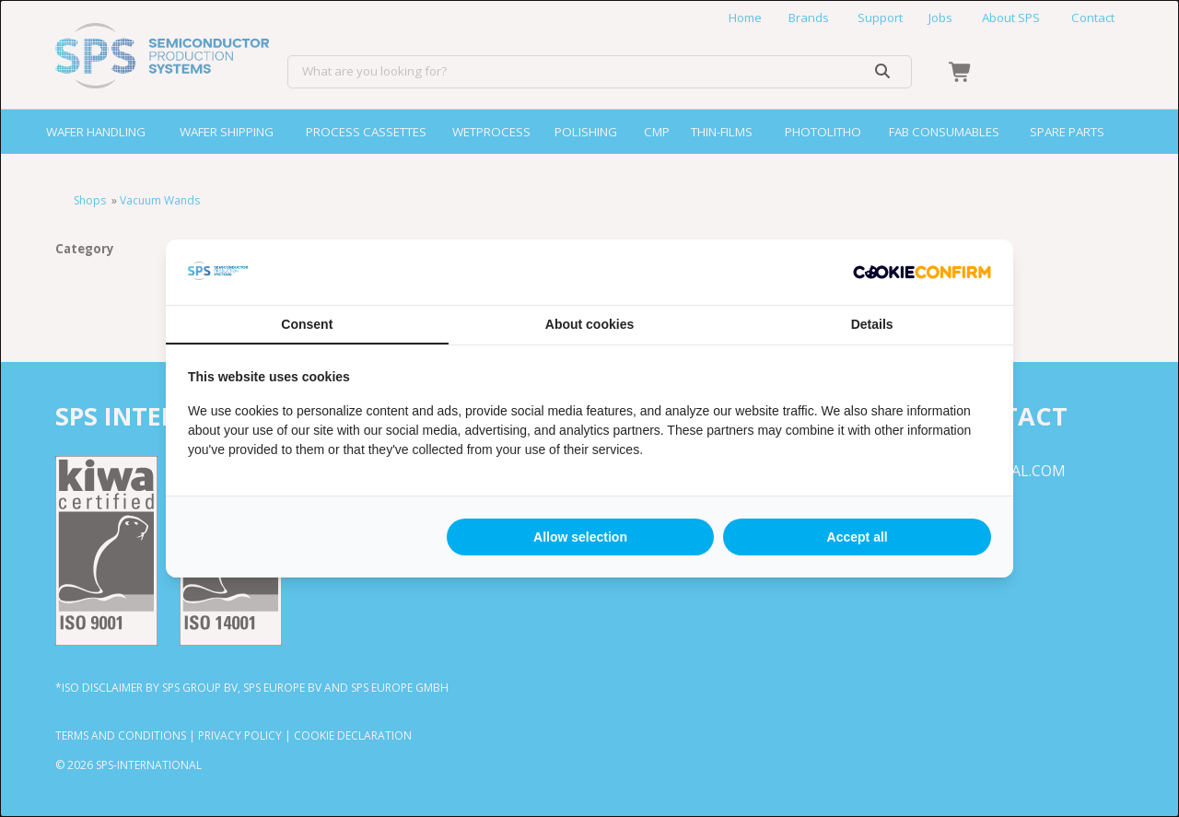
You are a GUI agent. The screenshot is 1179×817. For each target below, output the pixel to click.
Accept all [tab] (857, 537)
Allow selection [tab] (580, 537)
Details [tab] (872, 324)
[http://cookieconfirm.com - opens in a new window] (922, 272)
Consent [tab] (307, 324)
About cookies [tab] (589, 324)
